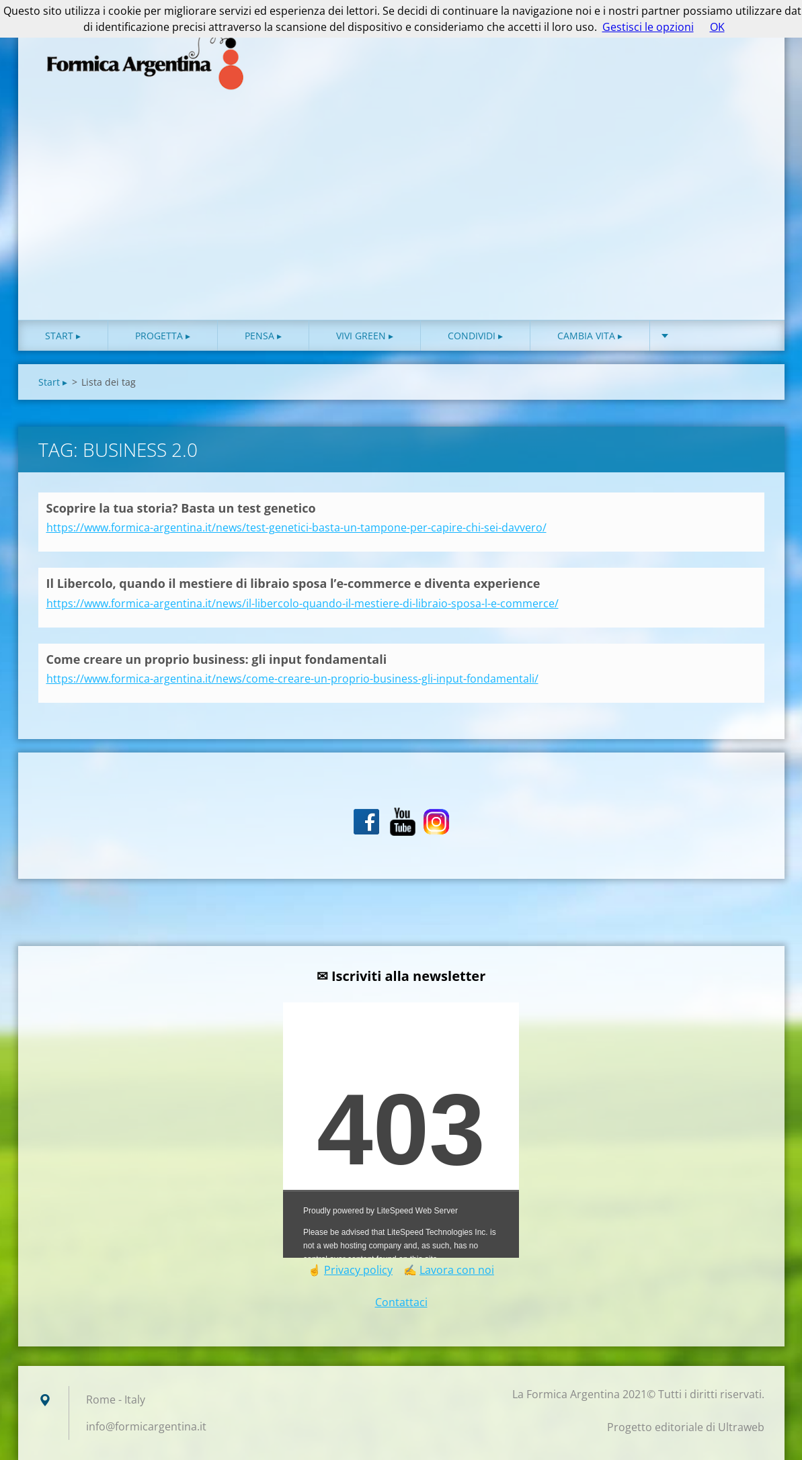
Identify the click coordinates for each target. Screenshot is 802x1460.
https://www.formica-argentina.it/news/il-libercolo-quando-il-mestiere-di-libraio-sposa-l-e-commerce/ (302, 603)
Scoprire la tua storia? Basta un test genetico (181, 508)
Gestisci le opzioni (648, 26)
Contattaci (401, 1302)
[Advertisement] (401, 219)
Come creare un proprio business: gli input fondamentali (216, 659)
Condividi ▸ (475, 335)
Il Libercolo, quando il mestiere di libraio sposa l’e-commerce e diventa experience (293, 583)
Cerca (749, 39)
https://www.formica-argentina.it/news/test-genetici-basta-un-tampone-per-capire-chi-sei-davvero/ (296, 527)
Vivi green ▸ (364, 335)
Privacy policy (358, 1269)
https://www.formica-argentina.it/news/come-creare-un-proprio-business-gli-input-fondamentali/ (292, 678)
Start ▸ (63, 335)
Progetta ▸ (162, 335)
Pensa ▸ (263, 335)
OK (717, 26)
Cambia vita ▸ (590, 335)
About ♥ (697, 335)
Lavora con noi (456, 1269)
